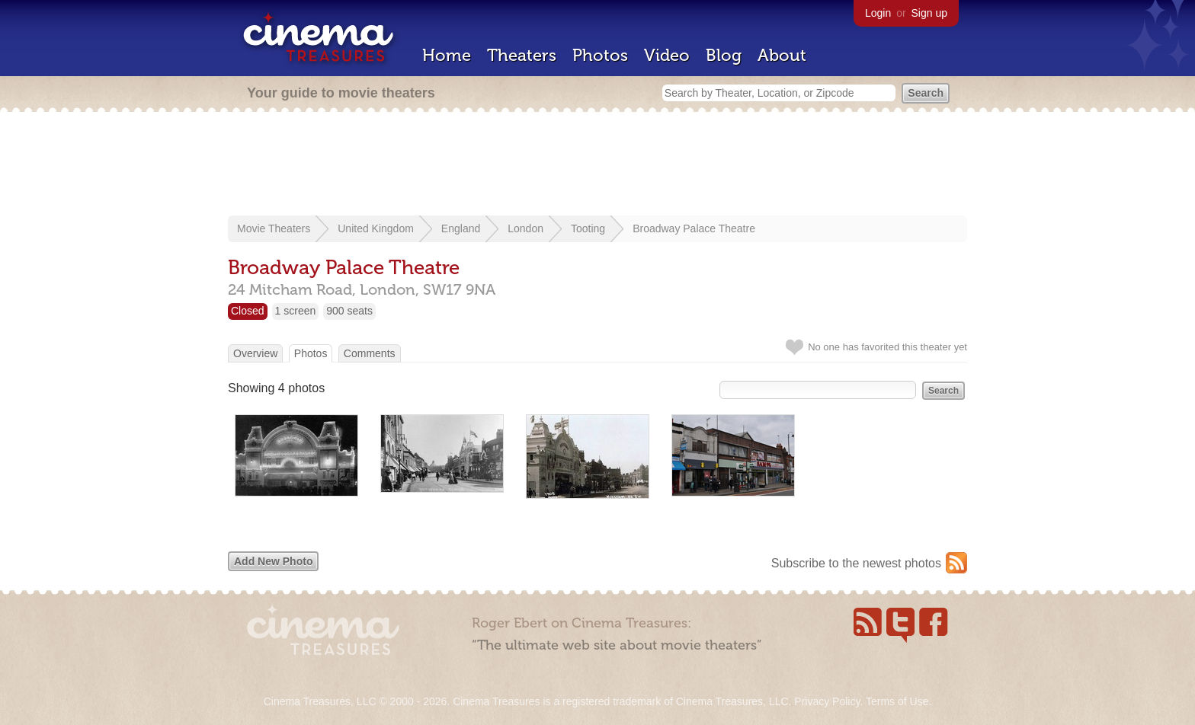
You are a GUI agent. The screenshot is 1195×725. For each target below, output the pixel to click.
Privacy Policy (827, 701)
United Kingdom (376, 228)
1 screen (295, 311)
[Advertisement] (597, 165)
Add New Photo (273, 561)
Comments (370, 353)
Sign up (929, 13)
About (782, 55)
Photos (600, 55)
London (525, 228)
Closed (247, 311)
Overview (255, 353)
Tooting (588, 228)
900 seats (349, 311)
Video (667, 55)
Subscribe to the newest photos (856, 563)
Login (878, 13)
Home (446, 55)
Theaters (521, 55)
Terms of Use (897, 701)
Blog (724, 55)
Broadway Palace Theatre (694, 228)
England (460, 228)
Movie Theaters (273, 228)
